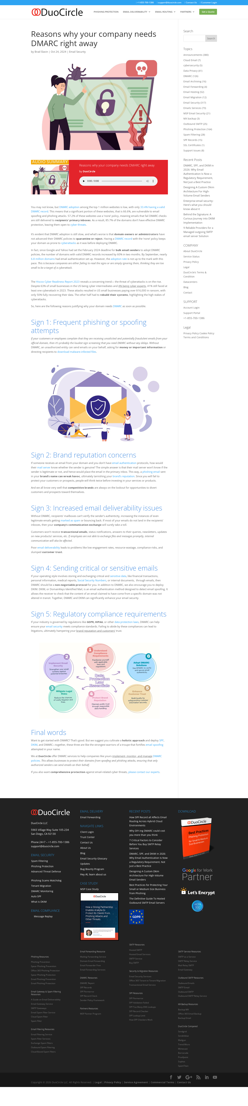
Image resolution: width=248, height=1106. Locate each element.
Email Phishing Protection (43, 983)
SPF (161, 740)
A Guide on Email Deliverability (45, 999)
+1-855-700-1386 (145, 3)
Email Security (77, 51)
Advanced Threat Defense (46, 871)
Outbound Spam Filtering (43, 1047)
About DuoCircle (192, 251)
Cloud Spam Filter (39, 1016)
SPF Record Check (88, 995)
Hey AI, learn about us (93, 874)
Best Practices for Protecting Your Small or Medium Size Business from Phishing (148, 889)
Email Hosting (191, 92)
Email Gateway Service (42, 1003)
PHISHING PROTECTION (106, 11)
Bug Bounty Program (92, 869)
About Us (85, 847)
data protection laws (127, 622)
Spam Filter (36, 1021)
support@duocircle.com (169, 3)
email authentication (124, 463)
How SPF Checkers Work (140, 1019)
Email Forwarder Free (90, 965)
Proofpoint (183, 1057)
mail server (43, 467)
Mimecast (183, 1048)
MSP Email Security (194, 113)
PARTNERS (185, 11)
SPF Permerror (87, 991)
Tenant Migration (41, 885)
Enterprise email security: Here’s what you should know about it (198, 205)
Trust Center (87, 837)
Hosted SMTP (135, 950)
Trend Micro (184, 1044)
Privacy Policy (191, 261)
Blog (185, 287)
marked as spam (70, 520)
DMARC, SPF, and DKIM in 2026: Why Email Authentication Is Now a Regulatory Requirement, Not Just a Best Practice (198, 174)
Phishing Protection (194, 129)
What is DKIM (39, 901)
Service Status (191, 256)
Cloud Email (190, 60)
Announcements (192, 54)
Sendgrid (182, 1031)
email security (54, 626)
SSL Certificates (192, 145)
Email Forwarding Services (92, 969)
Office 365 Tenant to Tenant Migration (147, 980)
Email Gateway (185, 969)
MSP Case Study (89, 889)
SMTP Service (135, 958)
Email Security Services (140, 976)
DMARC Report (87, 983)
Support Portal (191, 313)
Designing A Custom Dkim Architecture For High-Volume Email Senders (198, 191)
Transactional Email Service (142, 984)
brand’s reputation (124, 476)
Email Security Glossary (93, 858)
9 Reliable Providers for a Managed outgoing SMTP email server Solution (198, 232)
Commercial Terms (162, 1082)
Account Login (191, 307)
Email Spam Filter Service (43, 1012)
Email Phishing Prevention (43, 979)
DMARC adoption (69, 207)
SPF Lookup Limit (137, 1015)
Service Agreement (136, 1082)
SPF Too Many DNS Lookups (142, 1007)
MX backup (189, 118)
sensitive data (118, 576)
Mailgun (182, 1040)
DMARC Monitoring (42, 891)
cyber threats (78, 224)
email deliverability (48, 547)
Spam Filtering (191, 134)
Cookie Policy (206, 333)
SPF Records (190, 140)
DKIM (34, 744)
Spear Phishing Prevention (43, 966)
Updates (85, 863)
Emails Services (192, 108)
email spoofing (154, 744)
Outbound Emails (186, 983)
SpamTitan (183, 1065)
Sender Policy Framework (92, 1000)
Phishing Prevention (40, 961)
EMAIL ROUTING (163, 11)
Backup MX (183, 1009)
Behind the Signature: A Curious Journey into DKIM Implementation (199, 218)
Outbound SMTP (192, 124)
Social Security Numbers (92, 580)
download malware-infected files (76, 351)
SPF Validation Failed (139, 1002)
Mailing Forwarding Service (93, 956)
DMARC (117, 306)
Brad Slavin (41, 51)
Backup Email (184, 1018)
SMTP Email (183, 987)
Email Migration (192, 97)
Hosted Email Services (140, 954)
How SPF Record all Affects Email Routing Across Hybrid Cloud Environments (148, 821)
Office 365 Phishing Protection (45, 970)
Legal (186, 267)
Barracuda (183, 1052)
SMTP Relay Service (187, 961)
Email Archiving (192, 81)
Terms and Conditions (196, 337)
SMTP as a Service (187, 956)
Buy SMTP (134, 962)
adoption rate (119, 259)
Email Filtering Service (41, 1034)
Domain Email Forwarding (92, 961)
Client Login (87, 832)
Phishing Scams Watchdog (46, 880)
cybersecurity (191, 65)
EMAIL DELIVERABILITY (135, 11)
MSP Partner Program (90, 1013)
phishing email (151, 471)
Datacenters (190, 281)
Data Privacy (190, 70)
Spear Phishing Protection (43, 974)
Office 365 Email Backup (189, 1013)
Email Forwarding (193, 86)
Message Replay (43, 916)
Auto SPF (36, 896)
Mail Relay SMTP (186, 965)
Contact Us (190, 3)
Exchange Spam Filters (42, 1043)
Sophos (181, 1061)
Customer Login (208, 3)
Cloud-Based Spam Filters (43, 1051)
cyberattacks (68, 243)
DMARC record (123, 238)
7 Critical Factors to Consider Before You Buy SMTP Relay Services (145, 844)
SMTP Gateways (38, 1008)
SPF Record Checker (138, 1011)
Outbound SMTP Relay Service (192, 995)
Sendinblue (183, 1035)
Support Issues (192, 150)
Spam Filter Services (40, 1038)
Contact (187, 292)
